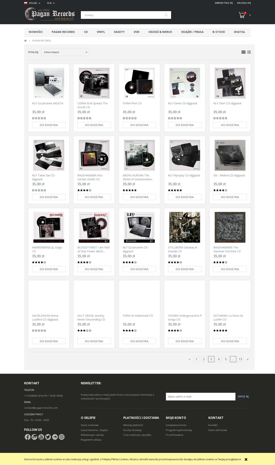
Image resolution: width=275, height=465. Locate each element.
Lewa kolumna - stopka (94, 430)
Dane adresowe (217, 430)
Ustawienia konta (176, 425)
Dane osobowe (90, 425)
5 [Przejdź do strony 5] (226, 359)
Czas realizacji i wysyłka (137, 435)
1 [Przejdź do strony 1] (196, 359)
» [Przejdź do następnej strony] (247, 359)
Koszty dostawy (132, 430)
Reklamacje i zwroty (92, 435)
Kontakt (212, 425)
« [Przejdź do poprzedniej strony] (189, 359)
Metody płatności (133, 425)
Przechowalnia (174, 435)
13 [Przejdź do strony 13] (240, 359)
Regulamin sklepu (91, 439)
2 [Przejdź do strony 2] (204, 359)
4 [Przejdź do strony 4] (219, 359)
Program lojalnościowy (179, 430)
